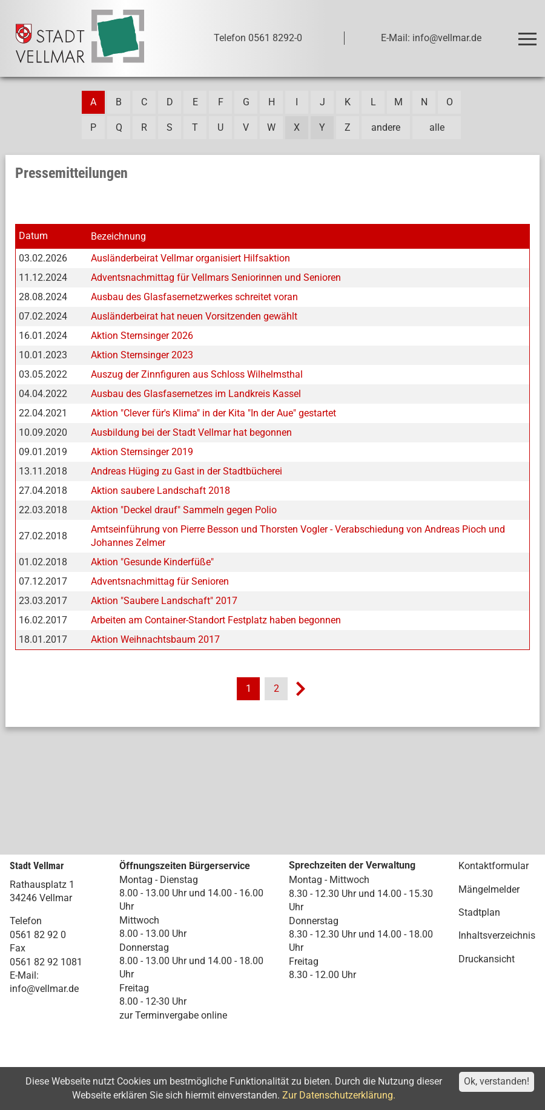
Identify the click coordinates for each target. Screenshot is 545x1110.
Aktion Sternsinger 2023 (142, 355)
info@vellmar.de (44, 988)
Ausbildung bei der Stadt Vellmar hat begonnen (191, 432)
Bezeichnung (118, 236)
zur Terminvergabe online (173, 1015)
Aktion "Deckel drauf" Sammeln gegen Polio (184, 510)
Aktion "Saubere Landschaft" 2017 (164, 600)
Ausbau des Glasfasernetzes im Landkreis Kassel (196, 393)
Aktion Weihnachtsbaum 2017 (155, 639)
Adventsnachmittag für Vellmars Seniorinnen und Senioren (216, 277)
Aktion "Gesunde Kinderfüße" (152, 562)
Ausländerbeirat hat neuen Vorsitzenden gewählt (194, 316)
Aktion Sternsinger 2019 (142, 452)
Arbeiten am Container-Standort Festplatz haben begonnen (216, 620)
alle (436, 127)
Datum (33, 235)
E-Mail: (24, 975)
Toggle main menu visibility (529, 33)
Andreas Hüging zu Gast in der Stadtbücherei (186, 471)
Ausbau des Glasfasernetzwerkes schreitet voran (194, 297)
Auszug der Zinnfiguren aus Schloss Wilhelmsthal (197, 374)
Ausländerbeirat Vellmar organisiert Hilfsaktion (190, 258)
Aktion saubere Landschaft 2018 (160, 490)
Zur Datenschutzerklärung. (338, 1095)
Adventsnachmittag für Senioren (160, 581)
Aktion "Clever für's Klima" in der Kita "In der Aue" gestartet (213, 413)
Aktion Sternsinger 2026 (142, 335)
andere (385, 127)
